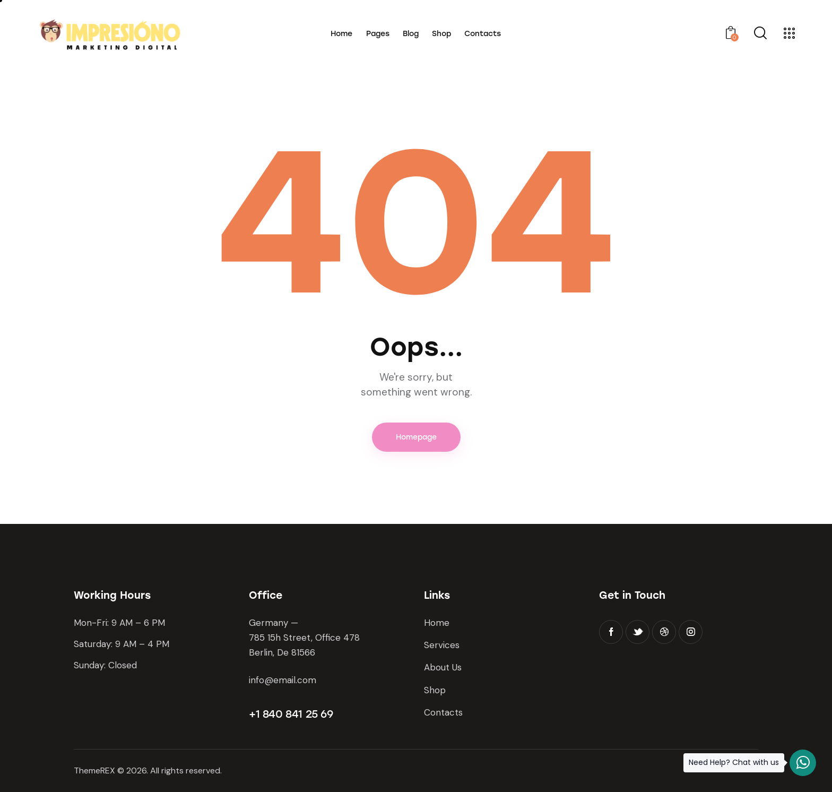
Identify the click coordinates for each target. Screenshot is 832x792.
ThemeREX (94, 770)
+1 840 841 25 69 (291, 714)
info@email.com (282, 680)
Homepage (416, 437)
